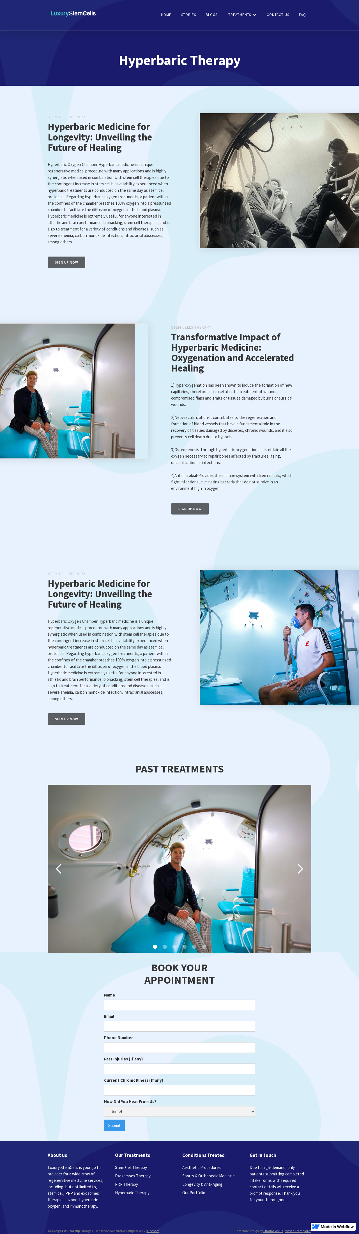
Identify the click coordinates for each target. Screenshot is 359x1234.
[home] (73, 14)
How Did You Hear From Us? (130, 1101)
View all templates (298, 1231)
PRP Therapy (126, 1184)
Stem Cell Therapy (131, 1167)
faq (302, 14)
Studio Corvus (273, 1231)
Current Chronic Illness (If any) (133, 1080)
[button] (242, 15)
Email (109, 1016)
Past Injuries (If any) (123, 1059)
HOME (166, 14)
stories (188, 14)
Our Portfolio (193, 1192)
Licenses (153, 1231)
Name (109, 995)
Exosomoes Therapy (133, 1175)
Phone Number (118, 1037)
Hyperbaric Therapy (132, 1192)
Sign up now (66, 262)
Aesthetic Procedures (201, 1167)
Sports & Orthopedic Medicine (208, 1175)
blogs (211, 14)
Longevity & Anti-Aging (202, 1184)
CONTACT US (278, 14)
